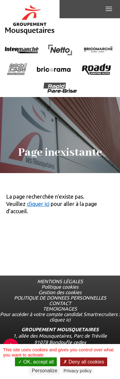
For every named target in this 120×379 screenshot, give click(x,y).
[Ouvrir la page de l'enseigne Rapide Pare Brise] (60, 88)
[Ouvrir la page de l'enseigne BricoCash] (17, 69)
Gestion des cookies (60, 292)
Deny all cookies (83, 361)
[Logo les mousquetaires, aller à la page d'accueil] (30, 20)
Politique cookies (60, 287)
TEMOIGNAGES (60, 308)
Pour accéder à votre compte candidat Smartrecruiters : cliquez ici (60, 316)
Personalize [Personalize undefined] (44, 370)
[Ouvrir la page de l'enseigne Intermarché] (21, 50)
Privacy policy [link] (78, 370)
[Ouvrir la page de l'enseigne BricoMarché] (98, 50)
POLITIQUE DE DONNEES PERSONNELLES (60, 298)
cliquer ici (38, 204)
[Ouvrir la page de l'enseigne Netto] (60, 50)
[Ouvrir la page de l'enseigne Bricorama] (53, 70)
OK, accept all (36, 361)
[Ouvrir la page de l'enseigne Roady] (96, 70)
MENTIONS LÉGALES (60, 281)
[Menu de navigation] (109, 9)
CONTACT (60, 303)
